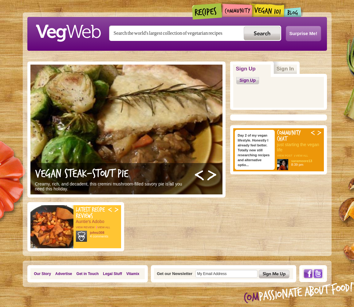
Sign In (285, 69)
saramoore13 (302, 161)
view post (285, 155)
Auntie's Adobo (90, 221)
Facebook (308, 273)
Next (211, 175)
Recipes (207, 11)
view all (104, 227)
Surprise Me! (303, 33)
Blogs (292, 12)
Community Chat (289, 136)
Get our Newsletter (175, 273)
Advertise (63, 274)
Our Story (42, 274)
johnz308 (97, 232)
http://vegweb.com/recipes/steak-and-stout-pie (126, 129)
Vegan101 (268, 10)
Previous (199, 175)
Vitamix (132, 274)
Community (237, 10)
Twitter (318, 273)
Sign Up (253, 67)
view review (85, 227)
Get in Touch (88, 274)
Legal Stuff (112, 274)
